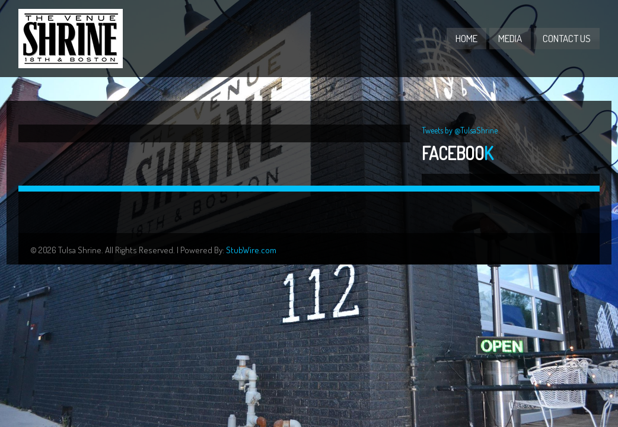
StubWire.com (251, 250)
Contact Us (567, 38)
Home (466, 38)
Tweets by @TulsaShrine (460, 130)
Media (510, 38)
